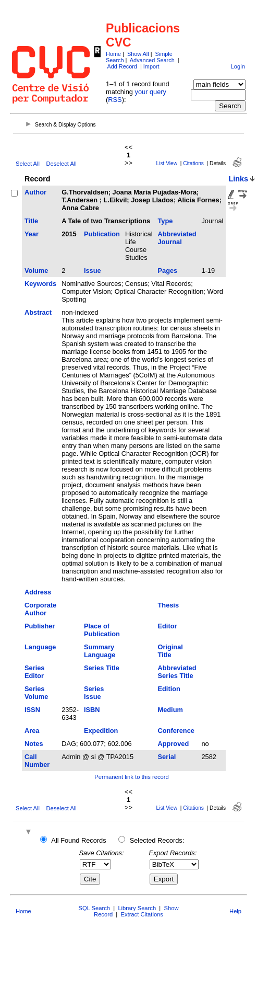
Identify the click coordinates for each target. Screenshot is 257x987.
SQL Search (95, 908)
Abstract (38, 312)
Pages (168, 270)
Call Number (37, 760)
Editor (167, 626)
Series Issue (94, 693)
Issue (92, 270)
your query (150, 92)
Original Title (170, 651)
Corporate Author (40, 609)
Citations (193, 163)
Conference (176, 730)
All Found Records (78, 840)
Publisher (40, 626)
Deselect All (61, 163)
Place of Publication (102, 630)
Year (32, 234)
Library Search (137, 908)
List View (167, 163)
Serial (167, 757)
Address (38, 592)
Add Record (122, 66)
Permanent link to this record (131, 777)
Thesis (168, 605)
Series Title (101, 668)
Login (238, 66)
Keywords (40, 284)
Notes (34, 744)
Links (238, 179)
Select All (28, 163)
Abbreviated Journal (177, 238)
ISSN (32, 710)
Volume (36, 270)
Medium (170, 710)
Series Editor (34, 672)
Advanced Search (152, 60)
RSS (114, 100)
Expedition (101, 730)
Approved (173, 744)
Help (235, 911)
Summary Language (99, 651)
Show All (138, 54)
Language (40, 647)
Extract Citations (141, 914)
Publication (102, 234)
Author (35, 192)
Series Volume (36, 693)
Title (31, 221)
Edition (169, 689)
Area (32, 730)
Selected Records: (157, 840)
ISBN (92, 710)
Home (113, 54)
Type (165, 221)
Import (151, 66)
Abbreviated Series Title (177, 672)
